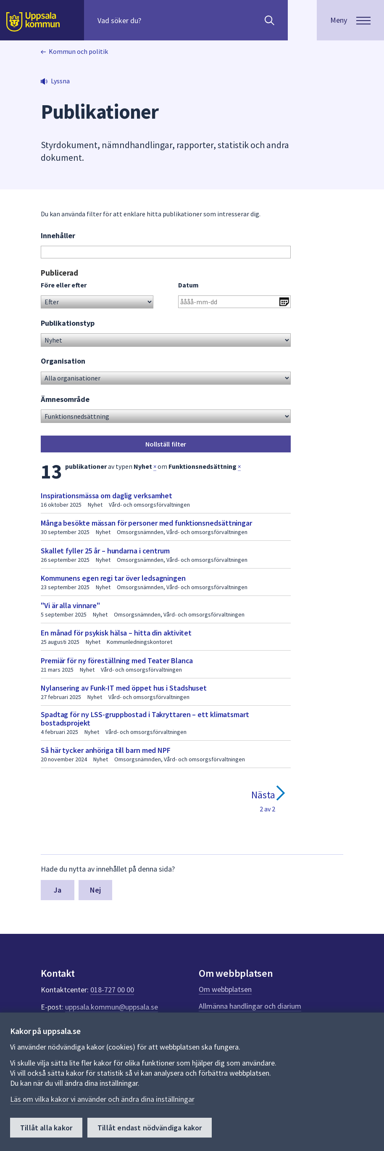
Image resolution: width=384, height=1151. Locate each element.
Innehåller (58, 235)
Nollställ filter (166, 444)
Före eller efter (64, 285)
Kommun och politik (78, 51)
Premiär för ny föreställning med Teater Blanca (117, 660)
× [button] (154, 467)
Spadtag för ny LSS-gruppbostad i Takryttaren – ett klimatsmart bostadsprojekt (145, 719)
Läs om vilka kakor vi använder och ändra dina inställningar (102, 1099)
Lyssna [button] (60, 81)
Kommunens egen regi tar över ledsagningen (113, 578)
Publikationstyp (68, 323)
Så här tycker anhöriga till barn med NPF (106, 750)
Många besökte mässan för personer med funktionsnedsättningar (146, 523)
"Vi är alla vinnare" (70, 605)
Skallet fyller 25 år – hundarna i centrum (105, 551)
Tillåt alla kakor (46, 1127)
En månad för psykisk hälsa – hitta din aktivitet (116, 633)
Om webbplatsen (225, 989)
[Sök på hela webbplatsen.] (151, 20)
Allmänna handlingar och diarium (250, 1006)
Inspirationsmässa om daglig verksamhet (106, 495)
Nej (95, 890)
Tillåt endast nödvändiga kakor (149, 1127)
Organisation (63, 361)
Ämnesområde (65, 399)
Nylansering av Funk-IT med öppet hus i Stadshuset (124, 688)
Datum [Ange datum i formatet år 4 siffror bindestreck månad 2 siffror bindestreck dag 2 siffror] (188, 285)
